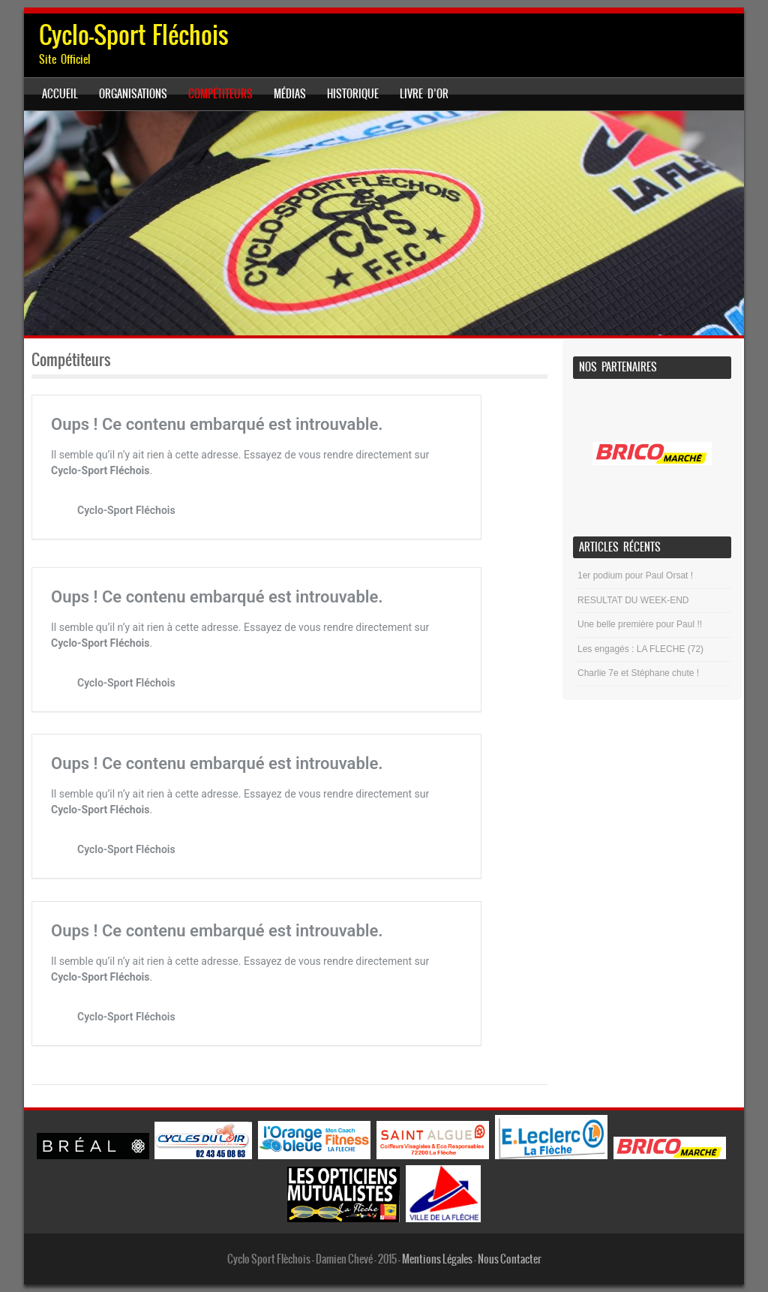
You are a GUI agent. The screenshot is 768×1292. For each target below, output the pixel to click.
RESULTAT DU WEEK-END (633, 600)
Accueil (60, 94)
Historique (353, 94)
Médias (290, 94)
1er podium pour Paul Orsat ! (635, 575)
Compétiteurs (220, 94)
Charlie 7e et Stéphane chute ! (638, 673)
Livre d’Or (424, 94)
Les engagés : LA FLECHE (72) (641, 649)
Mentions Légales (437, 1259)
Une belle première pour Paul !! (640, 624)
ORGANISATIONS (133, 94)
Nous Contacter (510, 1259)
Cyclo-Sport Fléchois (134, 35)
